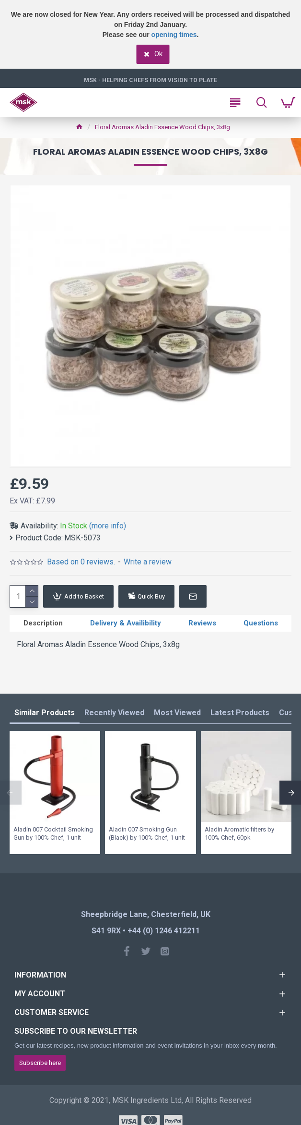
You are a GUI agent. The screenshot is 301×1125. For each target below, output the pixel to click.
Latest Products (239, 712)
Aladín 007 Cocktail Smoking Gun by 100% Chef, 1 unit (53, 833)
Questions (260, 623)
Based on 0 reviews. (81, 561)
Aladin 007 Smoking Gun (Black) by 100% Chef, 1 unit (147, 833)
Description (43, 623)
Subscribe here (40, 1062)
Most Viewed (177, 712)
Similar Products (44, 712)
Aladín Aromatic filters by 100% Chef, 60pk (239, 833)
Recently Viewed (114, 712)
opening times (174, 34)
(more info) (107, 525)
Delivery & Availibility (125, 623)
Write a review (148, 561)
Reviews (202, 623)
